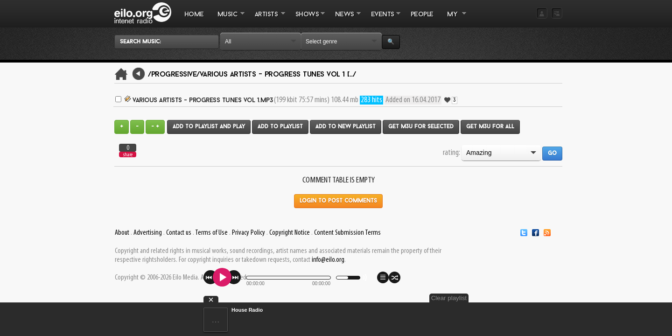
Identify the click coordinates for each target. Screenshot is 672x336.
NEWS (344, 19)
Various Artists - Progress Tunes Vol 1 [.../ (278, 74)
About (122, 233)
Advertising (147, 233)
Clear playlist (540, 297)
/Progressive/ (174, 74)
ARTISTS (266, 19)
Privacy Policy (248, 233)
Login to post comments (338, 201)
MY (453, 19)
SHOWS (306, 19)
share (128, 154)
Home (194, 14)
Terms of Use (211, 233)
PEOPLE (422, 14)
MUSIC (227, 19)
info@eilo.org (328, 260)
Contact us (178, 233)
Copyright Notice (289, 233)
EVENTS (382, 19)
